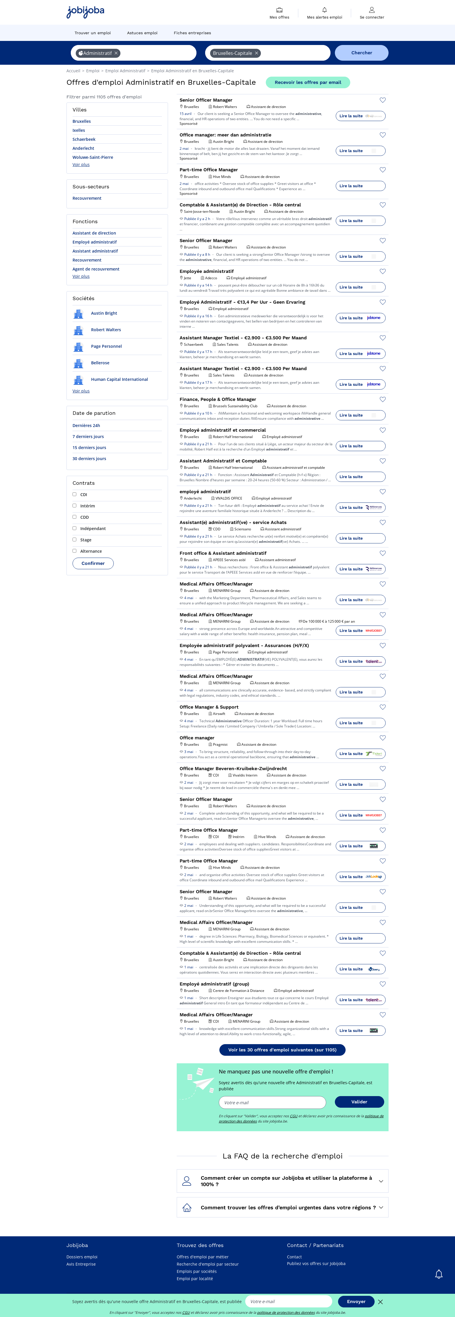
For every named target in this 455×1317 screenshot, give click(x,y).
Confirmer (93, 563)
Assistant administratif (95, 251)
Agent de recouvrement (96, 269)
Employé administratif (95, 242)
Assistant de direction (94, 233)
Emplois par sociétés (197, 1271)
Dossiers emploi (82, 1257)
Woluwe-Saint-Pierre (93, 157)
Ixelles (79, 130)
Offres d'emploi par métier (203, 1257)
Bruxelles (82, 121)
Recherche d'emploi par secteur (208, 1264)
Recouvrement (87, 198)
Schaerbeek (84, 139)
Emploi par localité (195, 1278)
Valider (359, 1102)
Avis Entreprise (81, 1264)
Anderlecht (83, 148)
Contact (294, 1257)
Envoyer (356, 1301)
